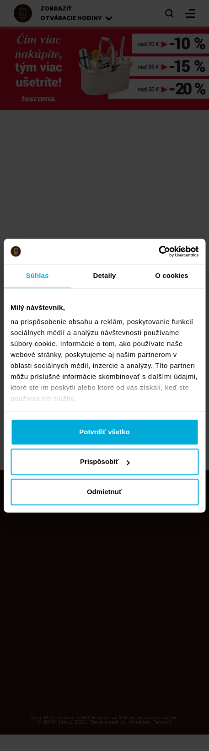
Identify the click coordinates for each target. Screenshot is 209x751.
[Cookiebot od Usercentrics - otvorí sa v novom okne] (158, 251)
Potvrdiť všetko (104, 432)
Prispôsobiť (105, 462)
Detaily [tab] (104, 275)
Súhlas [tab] (37, 275)
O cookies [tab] (171, 275)
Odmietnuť (104, 491)
